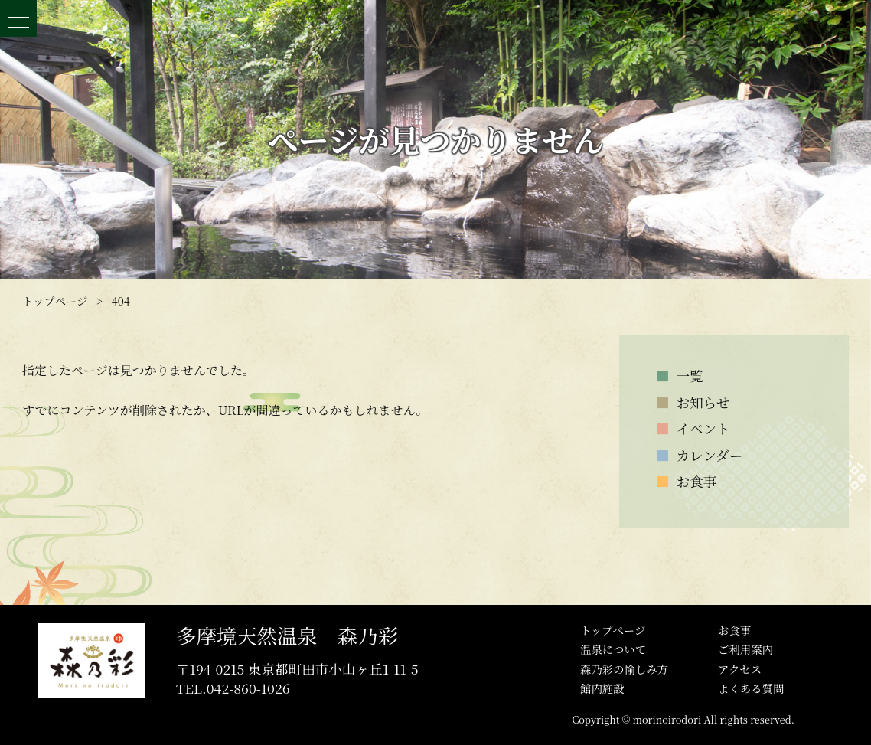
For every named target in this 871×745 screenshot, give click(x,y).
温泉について (613, 649)
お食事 (734, 630)
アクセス (740, 669)
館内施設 (602, 688)
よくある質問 (751, 688)
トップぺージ (612, 630)
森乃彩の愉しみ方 (624, 669)
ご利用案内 (745, 649)
